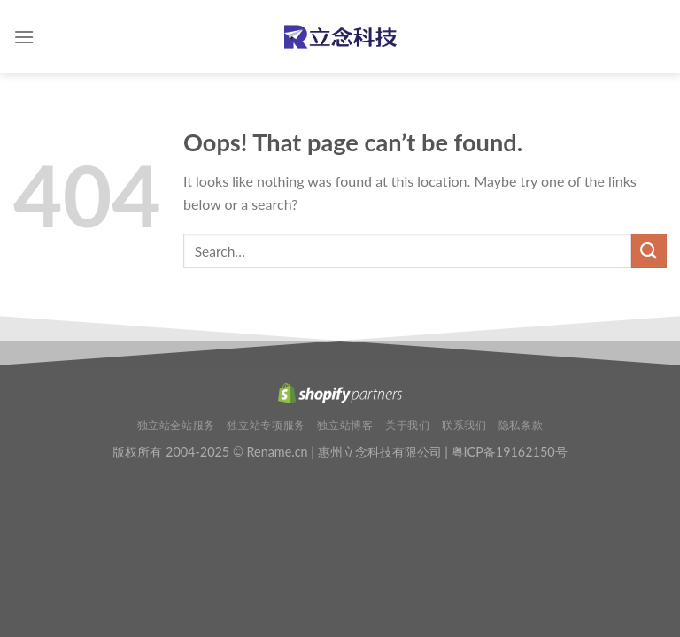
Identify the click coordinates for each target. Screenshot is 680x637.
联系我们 (464, 425)
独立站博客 (345, 425)
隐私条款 (520, 425)
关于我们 (407, 425)
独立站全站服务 (176, 425)
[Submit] (649, 251)
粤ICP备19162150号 (510, 451)
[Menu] (24, 36)
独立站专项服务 (266, 425)
